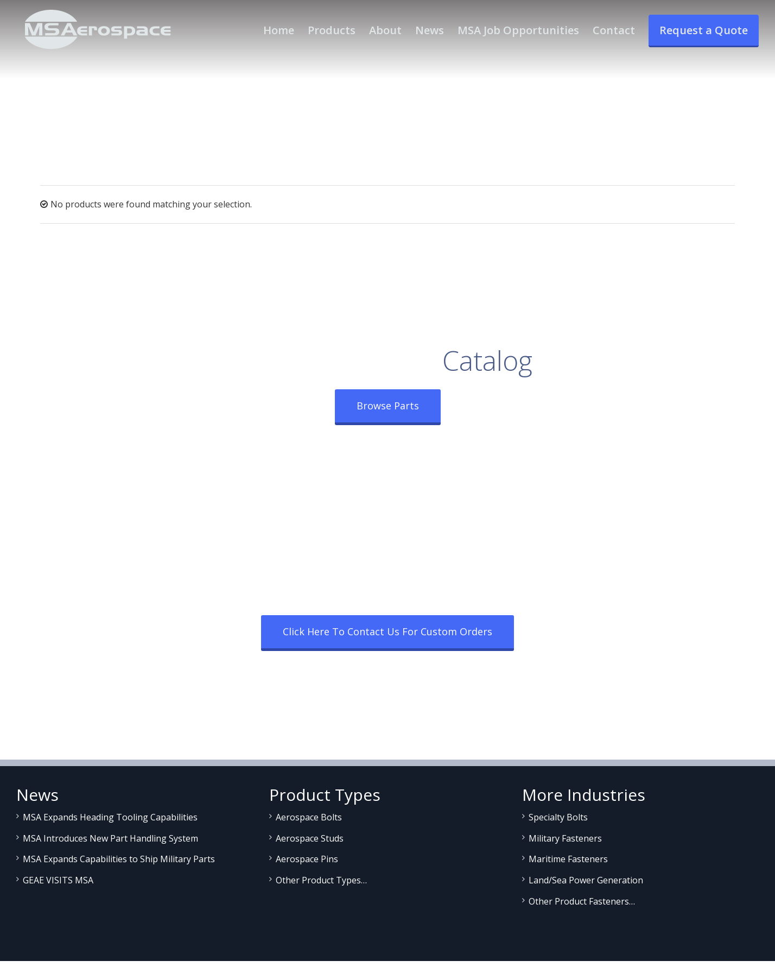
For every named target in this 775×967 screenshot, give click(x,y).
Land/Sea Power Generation (586, 880)
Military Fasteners (565, 838)
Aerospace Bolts (309, 817)
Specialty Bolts (558, 817)
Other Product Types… (321, 880)
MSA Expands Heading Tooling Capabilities (110, 817)
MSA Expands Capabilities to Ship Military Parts (119, 859)
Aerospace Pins (307, 859)
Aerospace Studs (310, 838)
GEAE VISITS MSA (58, 880)
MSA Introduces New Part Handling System (110, 838)
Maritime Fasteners (568, 859)
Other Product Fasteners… (582, 901)
